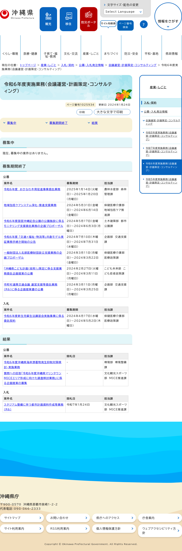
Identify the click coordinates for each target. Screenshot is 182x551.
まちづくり (111, 53)
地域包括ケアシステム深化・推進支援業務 (30, 205)
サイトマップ (12, 517)
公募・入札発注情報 (91, 65)
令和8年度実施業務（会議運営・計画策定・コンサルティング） (161, 131)
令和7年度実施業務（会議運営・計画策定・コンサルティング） (161, 146)
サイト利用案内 (14, 528)
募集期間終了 (58, 122)
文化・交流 (71, 53)
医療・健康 (30, 53)
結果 (95, 122)
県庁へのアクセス (108, 517)
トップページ (28, 65)
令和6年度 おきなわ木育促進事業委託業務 (32, 189)
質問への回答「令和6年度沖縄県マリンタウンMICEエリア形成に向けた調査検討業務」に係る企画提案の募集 (33, 378)
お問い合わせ (59, 517)
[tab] (108, 25)
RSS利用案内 (59, 528)
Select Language (120, 11)
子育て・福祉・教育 (51, 55)
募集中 (11, 122)
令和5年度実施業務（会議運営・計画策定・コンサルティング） (161, 177)
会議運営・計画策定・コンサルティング (133, 65)
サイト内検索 (108, 23)
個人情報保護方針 (108, 528)
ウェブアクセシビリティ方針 (159, 530)
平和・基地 (152, 53)
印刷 (82, 112)
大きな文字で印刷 (110, 111)
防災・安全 (131, 53)
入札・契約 (67, 65)
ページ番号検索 (125, 25)
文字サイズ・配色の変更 (123, 4)
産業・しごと (91, 53)
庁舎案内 (148, 517)
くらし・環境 (10, 53)
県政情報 (172, 53)
